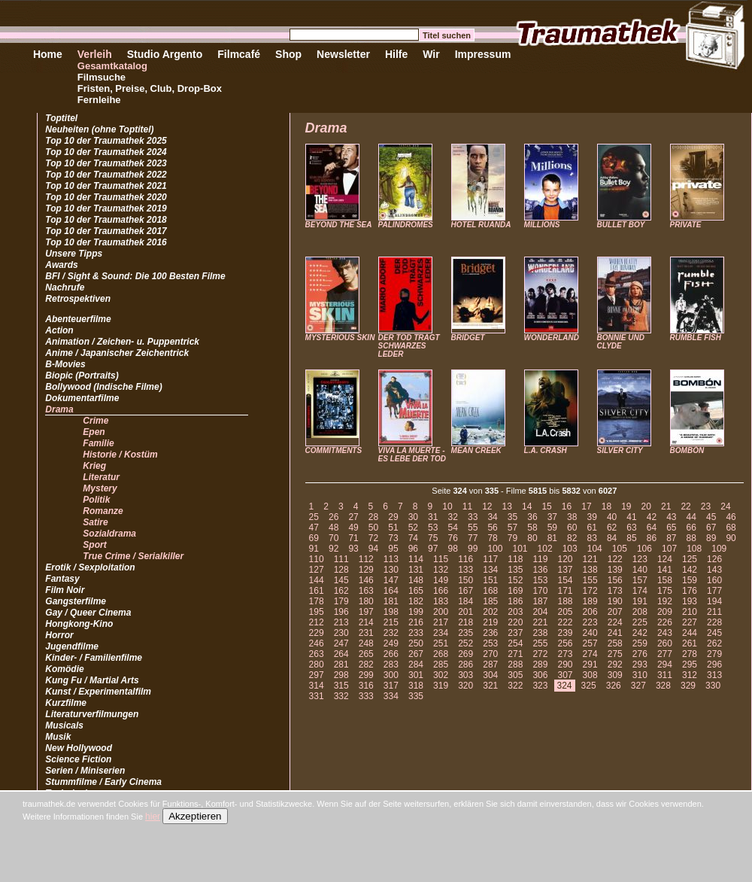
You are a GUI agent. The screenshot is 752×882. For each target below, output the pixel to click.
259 (639, 643)
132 (440, 569)
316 (366, 685)
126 (714, 559)
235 (465, 633)
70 (333, 538)
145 (341, 580)
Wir (431, 54)
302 (440, 675)
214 (366, 622)
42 (651, 517)
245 (714, 633)
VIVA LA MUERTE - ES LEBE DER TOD (412, 454)
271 (515, 654)
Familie (98, 443)
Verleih (94, 54)
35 (512, 517)
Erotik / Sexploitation (90, 567)
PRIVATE (686, 224)
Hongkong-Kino (79, 624)
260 (664, 643)
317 (391, 685)
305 (515, 675)
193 (689, 601)
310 (639, 675)
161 (316, 590)
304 (490, 675)
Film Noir (64, 590)
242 (639, 633)
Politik (96, 499)
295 (689, 664)
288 (515, 664)
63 (631, 527)
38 (572, 517)
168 (490, 590)
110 (316, 559)
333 (366, 696)
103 (570, 548)
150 (465, 580)
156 (615, 580)
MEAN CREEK (476, 450)
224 (615, 622)
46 (730, 517)
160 (714, 580)
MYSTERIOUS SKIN (340, 337)
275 (615, 654)
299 (366, 675)
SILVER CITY (620, 450)
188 (565, 601)
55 (473, 527)
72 (373, 538)
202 (490, 612)
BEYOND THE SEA (338, 224)
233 (415, 633)
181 (391, 601)
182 (415, 601)
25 (314, 517)
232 (391, 633)
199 (415, 612)
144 (316, 580)
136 (539, 569)
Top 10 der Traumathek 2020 (105, 197)
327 (638, 685)
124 (664, 559)
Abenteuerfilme (78, 319)
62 (612, 527)
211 (714, 612)
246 (316, 643)
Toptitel (61, 118)
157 (639, 580)
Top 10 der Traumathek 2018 (105, 219)
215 (391, 622)
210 (689, 612)
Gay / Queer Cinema (88, 612)
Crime (95, 420)
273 (565, 654)
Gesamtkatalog (112, 65)
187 (539, 601)
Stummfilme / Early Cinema (103, 782)
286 (465, 664)
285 (440, 664)
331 (316, 696)
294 (664, 664)
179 (341, 601)
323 (539, 685)
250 (415, 643)
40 (612, 517)
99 (473, 548)
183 (440, 601)
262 (714, 643)
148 (415, 580)
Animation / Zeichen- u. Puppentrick (122, 341)
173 (615, 590)
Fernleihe (99, 99)
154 (565, 580)
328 (663, 685)
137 (565, 569)
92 (333, 548)
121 (590, 559)
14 (527, 506)
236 (490, 633)
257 (590, 643)
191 (639, 601)
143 (714, 569)
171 (565, 590)
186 (515, 601)
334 (391, 696)
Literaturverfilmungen (91, 714)
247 (341, 643)
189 (590, 601)
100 (494, 548)
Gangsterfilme (75, 601)
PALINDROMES (405, 224)
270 (490, 654)
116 (465, 559)
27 (353, 517)
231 (366, 633)
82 (572, 538)
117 (490, 559)
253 (490, 643)
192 (664, 601)
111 (341, 559)
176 (689, 590)
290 (565, 664)
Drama (59, 409)
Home (47, 54)
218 (465, 622)
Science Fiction (78, 759)
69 (314, 538)
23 (706, 506)
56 (492, 527)
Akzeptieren (194, 816)
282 (366, 664)
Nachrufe (64, 287)
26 (333, 517)
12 (487, 506)
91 (314, 548)
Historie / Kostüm (120, 454)
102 (545, 548)
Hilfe (396, 54)
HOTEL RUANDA (481, 224)
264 (341, 654)
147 (391, 580)
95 (393, 548)
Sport (94, 545)
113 (391, 559)
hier (152, 816)
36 (532, 517)
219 (490, 622)
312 (689, 675)
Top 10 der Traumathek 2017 (105, 231)
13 (507, 506)
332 (341, 696)
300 (391, 675)
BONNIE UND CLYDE (620, 341)
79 (512, 538)
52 (413, 527)
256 (565, 643)
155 (590, 580)
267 (415, 654)
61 (591, 527)
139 (615, 569)
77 (473, 538)
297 (316, 675)
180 (366, 601)
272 (539, 654)
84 (612, 538)
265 (366, 654)
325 (588, 685)
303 (465, 675)
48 (333, 527)
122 (615, 559)
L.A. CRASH (545, 450)
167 (465, 590)
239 (565, 633)
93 (353, 548)
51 (393, 527)
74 (413, 538)
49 (353, 527)
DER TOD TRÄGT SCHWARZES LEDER (409, 345)
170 (539, 590)
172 (590, 590)
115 (440, 559)
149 (440, 580)
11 (467, 506)
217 (440, 622)
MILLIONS (542, 224)
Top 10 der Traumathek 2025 (105, 140)
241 (615, 633)
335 (415, 696)
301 (415, 675)
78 (492, 538)
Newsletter (343, 54)
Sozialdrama (109, 533)
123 (639, 559)
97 (433, 548)
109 (718, 548)
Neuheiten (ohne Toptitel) (99, 129)
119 (539, 559)
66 (691, 527)
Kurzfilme (65, 703)
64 (651, 527)
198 (391, 612)
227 (689, 622)
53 (433, 527)
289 (539, 664)
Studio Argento (165, 54)
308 (590, 675)
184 (465, 601)
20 (646, 506)
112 (366, 559)
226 (664, 622)
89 (711, 538)
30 (413, 517)
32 (453, 517)
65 (671, 527)
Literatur (101, 477)
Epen (94, 432)
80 (532, 538)
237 (515, 633)
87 (671, 538)
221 (539, 622)
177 (714, 590)
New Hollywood (78, 748)
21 (666, 506)
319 (440, 685)
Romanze (103, 511)
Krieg (94, 466)
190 (615, 601)
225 (639, 622)
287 (490, 664)
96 (413, 548)
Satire (95, 522)
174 (639, 590)
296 (714, 664)
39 (591, 517)
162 (341, 590)
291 (590, 664)
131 (415, 569)
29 (393, 517)
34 (492, 517)
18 (606, 506)
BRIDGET (468, 337)
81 (552, 538)
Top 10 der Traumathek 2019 (105, 208)
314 (316, 685)
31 (433, 517)
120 (565, 559)
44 (691, 517)
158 (664, 580)
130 (391, 569)
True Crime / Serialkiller (133, 556)
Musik (58, 736)
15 (546, 506)
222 (565, 622)
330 (712, 685)
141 (664, 569)
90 (730, 538)
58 (532, 527)
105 (619, 548)
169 (515, 590)
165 (415, 590)
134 (490, 569)
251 (440, 643)
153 (539, 580)
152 (515, 580)
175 (664, 590)
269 (465, 654)
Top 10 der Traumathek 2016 (105, 242)
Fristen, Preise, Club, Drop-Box (149, 88)
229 (316, 633)
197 (366, 612)
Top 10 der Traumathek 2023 (105, 163)
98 (453, 548)
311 (664, 675)
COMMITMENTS (333, 450)
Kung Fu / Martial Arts (91, 680)
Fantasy (62, 578)
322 (515, 685)
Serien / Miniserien (85, 770)
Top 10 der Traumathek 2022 (105, 174)
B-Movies (65, 364)
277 (664, 654)
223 (590, 622)
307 (565, 675)
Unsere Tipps (73, 253)
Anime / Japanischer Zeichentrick (117, 353)
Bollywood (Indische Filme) (103, 387)
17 (586, 506)
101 (519, 548)
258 (615, 643)
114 (415, 559)
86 (651, 538)
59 (552, 527)
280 (316, 664)
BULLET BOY (621, 224)
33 (473, 517)
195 (316, 612)
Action (59, 330)
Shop (288, 54)
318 (415, 685)
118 (515, 559)
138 (590, 569)
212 (316, 622)
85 (631, 538)
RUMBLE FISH (695, 337)
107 (669, 548)
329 (688, 685)
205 (565, 612)
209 (664, 612)
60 (572, 527)
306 (539, 675)
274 (590, 654)
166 (440, 590)
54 (453, 527)
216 (415, 622)
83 (591, 538)
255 (539, 643)
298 (341, 675)
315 (341, 685)
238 (539, 633)
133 (465, 569)
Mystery (100, 488)
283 (391, 664)
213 (341, 622)
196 (341, 612)
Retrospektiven (78, 298)
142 (689, 569)
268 (440, 654)
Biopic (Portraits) (81, 375)
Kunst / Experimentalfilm (98, 691)
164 (391, 590)
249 (391, 643)
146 (366, 580)
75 (433, 538)
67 (711, 527)
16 (567, 506)
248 (366, 643)
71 (353, 538)
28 (373, 517)
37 (552, 517)
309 (615, 675)
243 (664, 633)
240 (590, 633)
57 (512, 527)
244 (689, 633)
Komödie (64, 669)
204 (539, 612)
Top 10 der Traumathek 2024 (105, 152)
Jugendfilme (72, 646)
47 (314, 527)
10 (447, 506)
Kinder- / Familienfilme (93, 657)
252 (465, 643)
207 (615, 612)
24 (725, 506)
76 (453, 538)
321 (490, 685)
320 (465, 685)
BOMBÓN (687, 450)
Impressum (483, 54)
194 (714, 601)
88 (691, 538)
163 (366, 590)
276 (639, 654)
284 (415, 664)
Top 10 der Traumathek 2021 (105, 186)
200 (440, 612)
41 (631, 517)
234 (440, 633)
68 (730, 527)
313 (714, 675)
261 (689, 643)
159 (689, 580)
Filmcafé (238, 54)
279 (714, 654)
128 (341, 569)
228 (714, 622)
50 (373, 527)
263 (316, 654)
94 (373, 548)
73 (393, 538)
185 (490, 601)
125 (689, 559)
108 (694, 548)
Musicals (64, 725)
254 (515, 643)
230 (341, 633)
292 (615, 664)
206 (590, 612)
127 (316, 569)
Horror (59, 635)
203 (515, 612)
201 (465, 612)
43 (671, 517)
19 (626, 506)
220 (515, 622)
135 (515, 569)
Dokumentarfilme (82, 398)
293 (639, 664)
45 (711, 517)
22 (685, 506)
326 (613, 685)
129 (366, 569)
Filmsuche (101, 77)
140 (639, 569)
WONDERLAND (551, 337)
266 (391, 654)
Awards (61, 265)
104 (594, 548)
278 (689, 654)
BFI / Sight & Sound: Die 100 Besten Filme (135, 276)
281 (341, 664)
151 (490, 580)
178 (316, 601)
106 (644, 548)
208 (639, 612)
